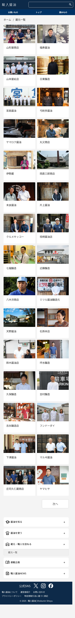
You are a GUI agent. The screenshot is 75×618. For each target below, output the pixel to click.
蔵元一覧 (12, 552)
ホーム (7, 19)
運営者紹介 (25, 591)
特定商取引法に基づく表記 (36, 595)
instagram (43, 585)
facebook (51, 585)
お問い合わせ (39, 591)
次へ (55, 504)
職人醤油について (10, 591)
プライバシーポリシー (11, 595)
